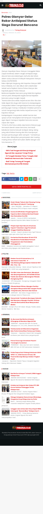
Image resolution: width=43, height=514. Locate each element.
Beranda (5, 12)
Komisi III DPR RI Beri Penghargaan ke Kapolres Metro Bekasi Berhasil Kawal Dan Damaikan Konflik (24, 214)
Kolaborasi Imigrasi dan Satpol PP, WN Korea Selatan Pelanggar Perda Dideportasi (25, 387)
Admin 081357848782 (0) (21, 187)
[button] (2, 5)
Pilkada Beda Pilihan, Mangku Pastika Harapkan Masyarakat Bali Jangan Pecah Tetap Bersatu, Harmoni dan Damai (26, 288)
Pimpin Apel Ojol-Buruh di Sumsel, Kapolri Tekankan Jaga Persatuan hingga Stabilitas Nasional (23, 228)
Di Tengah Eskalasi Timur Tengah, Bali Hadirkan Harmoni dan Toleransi (21, 157)
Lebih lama (36, 192)
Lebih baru (6, 192)
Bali (10, 12)
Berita (12, 173)
